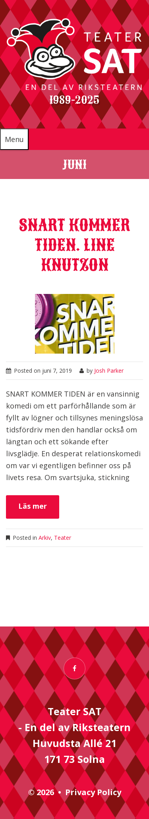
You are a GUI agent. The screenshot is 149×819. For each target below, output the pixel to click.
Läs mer (32, 506)
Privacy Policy (93, 792)
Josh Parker (109, 370)
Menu (14, 139)
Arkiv (45, 537)
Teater (62, 537)
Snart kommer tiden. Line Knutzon (74, 245)
